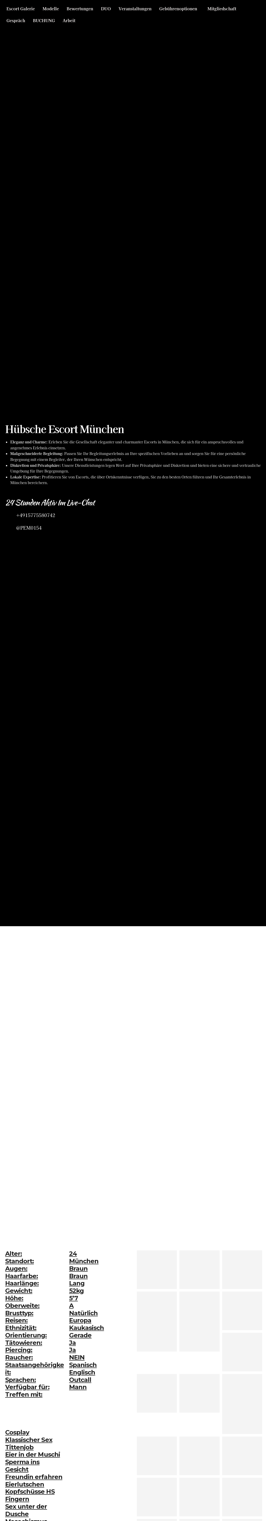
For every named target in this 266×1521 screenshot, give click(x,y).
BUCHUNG (44, 20)
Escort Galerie (20, 8)
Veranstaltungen (135, 8)
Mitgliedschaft (221, 8)
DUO (106, 8)
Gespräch (15, 20)
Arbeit (69, 20)
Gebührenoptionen (178, 8)
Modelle (51, 8)
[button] (179, 8)
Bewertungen (80, 8)
